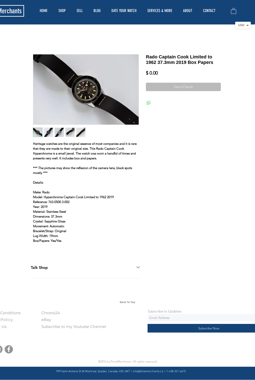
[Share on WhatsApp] (148, 102)
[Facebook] (9, 349)
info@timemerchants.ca (148, 371)
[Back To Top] (127, 302)
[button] (233, 11)
